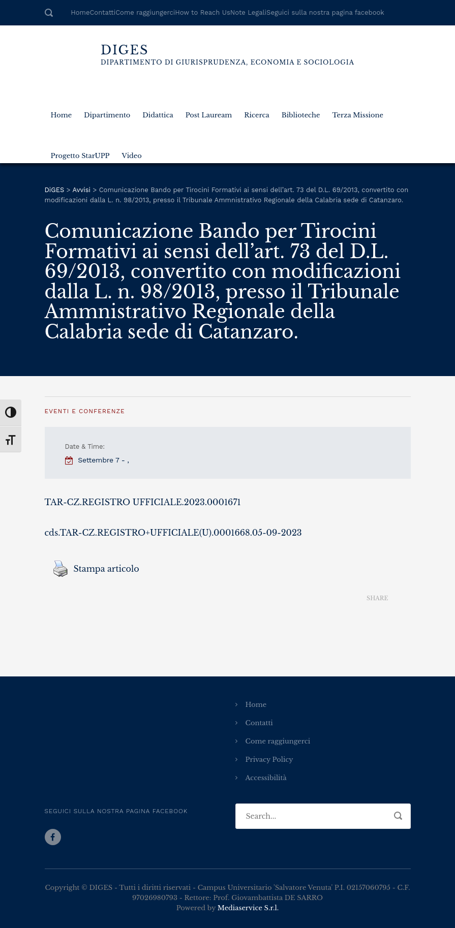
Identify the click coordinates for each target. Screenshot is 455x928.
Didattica (157, 111)
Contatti (102, 12)
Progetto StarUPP (80, 152)
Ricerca (256, 111)
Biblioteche (301, 111)
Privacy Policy (269, 759)
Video (132, 152)
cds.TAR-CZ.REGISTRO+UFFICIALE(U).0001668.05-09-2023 (173, 533)
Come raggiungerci (145, 12)
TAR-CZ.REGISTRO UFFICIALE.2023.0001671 (143, 502)
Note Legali (248, 12)
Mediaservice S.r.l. (248, 908)
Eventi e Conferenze (85, 411)
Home (80, 12)
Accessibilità (266, 778)
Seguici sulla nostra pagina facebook (325, 12)
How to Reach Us (202, 12)
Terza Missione (357, 111)
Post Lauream (209, 111)
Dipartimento (107, 111)
